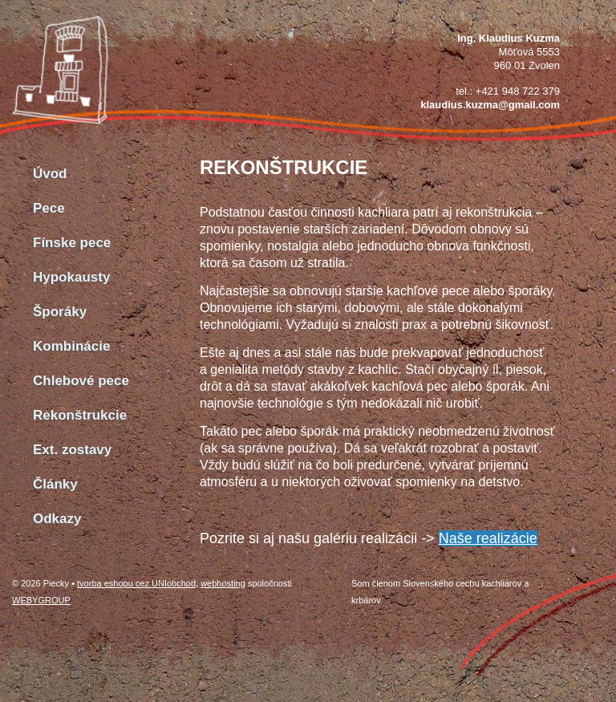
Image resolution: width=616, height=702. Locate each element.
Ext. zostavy (72, 449)
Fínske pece (72, 242)
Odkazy (57, 518)
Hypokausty (71, 277)
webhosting (223, 583)
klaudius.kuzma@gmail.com (490, 105)
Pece (49, 208)
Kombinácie (71, 346)
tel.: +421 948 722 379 (508, 91)
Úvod (50, 173)
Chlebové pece (81, 380)
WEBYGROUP (41, 600)
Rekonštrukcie (80, 415)
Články (55, 484)
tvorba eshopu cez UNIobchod (136, 583)
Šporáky (60, 311)
